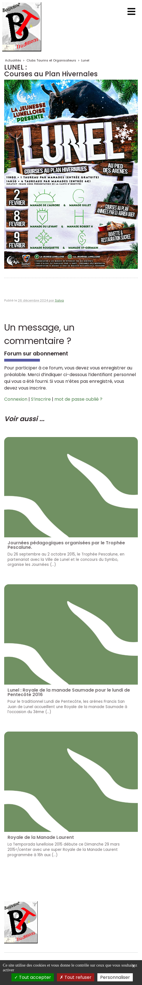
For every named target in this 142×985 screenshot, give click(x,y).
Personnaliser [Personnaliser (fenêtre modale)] (115, 977)
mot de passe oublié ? (78, 399)
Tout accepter (32, 977)
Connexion (15, 399)
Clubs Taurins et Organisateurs (51, 60)
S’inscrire (41, 399)
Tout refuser (76, 977)
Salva (59, 300)
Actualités (13, 60)
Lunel (85, 60)
